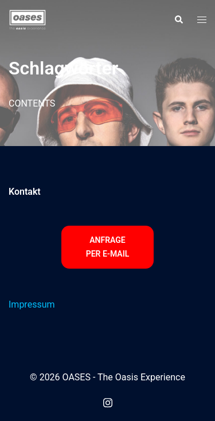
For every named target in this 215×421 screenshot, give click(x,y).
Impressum (32, 304)
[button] (178, 20)
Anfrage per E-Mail (108, 246)
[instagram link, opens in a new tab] (107, 401)
